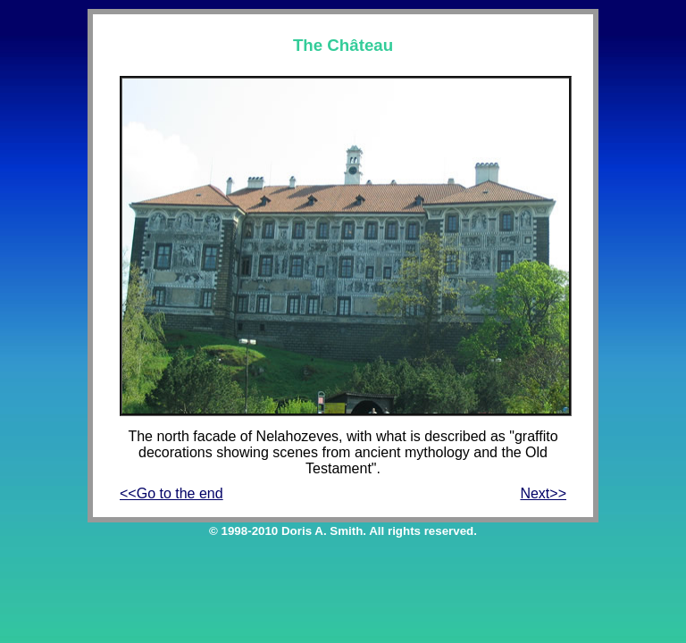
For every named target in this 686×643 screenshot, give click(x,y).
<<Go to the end (171, 493)
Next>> (543, 493)
